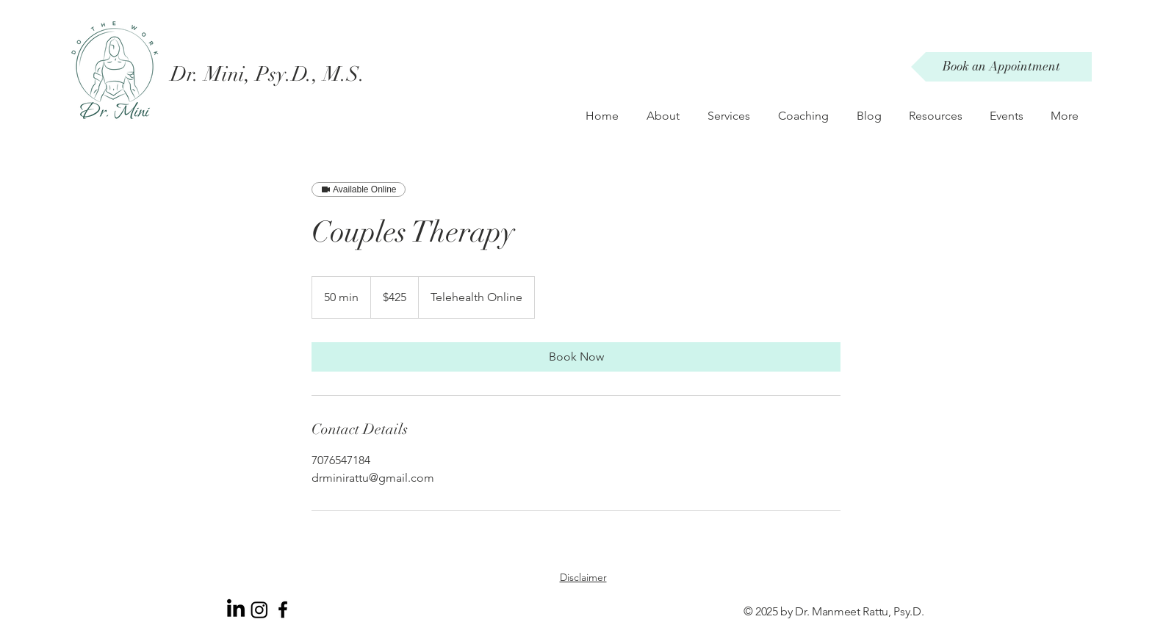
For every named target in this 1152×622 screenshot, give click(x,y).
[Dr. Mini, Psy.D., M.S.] (275, 73)
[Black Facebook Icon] (283, 610)
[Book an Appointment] (1001, 67)
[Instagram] (259, 610)
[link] (576, 357)
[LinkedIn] (236, 610)
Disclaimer (583, 577)
